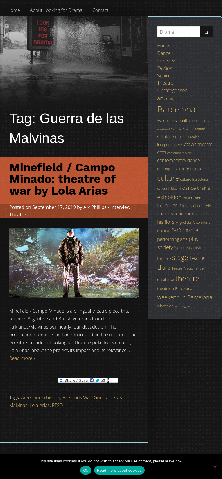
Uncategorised (172, 90)
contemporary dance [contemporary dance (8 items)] (178, 160)
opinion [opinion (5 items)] (163, 230)
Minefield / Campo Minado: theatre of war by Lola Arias (62, 179)
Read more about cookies (119, 470)
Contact (100, 10)
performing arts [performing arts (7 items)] (172, 239)
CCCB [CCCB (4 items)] (161, 152)
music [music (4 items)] (205, 222)
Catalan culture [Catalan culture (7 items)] (172, 136)
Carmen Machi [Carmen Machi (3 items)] (181, 129)
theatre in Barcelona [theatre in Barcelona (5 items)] (174, 288)
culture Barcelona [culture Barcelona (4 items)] (194, 179)
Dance (164, 53)
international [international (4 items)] (192, 205)
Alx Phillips (95, 207)
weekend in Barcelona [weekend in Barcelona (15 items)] (184, 297)
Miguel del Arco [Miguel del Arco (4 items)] (188, 222)
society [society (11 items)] (165, 247)
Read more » (22, 358)
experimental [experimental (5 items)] (194, 197)
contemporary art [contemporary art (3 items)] (179, 153)
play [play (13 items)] (193, 238)
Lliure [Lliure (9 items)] (163, 213)
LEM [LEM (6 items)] (208, 205)
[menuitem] (13, 10)
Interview (120, 207)
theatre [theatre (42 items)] (188, 278)
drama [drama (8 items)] (203, 188)
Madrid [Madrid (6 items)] (176, 213)
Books (163, 45)
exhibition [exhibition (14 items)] (169, 197)
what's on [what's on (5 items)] (165, 305)
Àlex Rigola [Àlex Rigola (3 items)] (182, 306)
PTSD (57, 405)
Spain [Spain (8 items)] (180, 247)
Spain (163, 75)
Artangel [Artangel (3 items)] (170, 99)
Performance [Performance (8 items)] (184, 230)
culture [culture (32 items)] (168, 178)
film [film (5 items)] (160, 205)
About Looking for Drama (56, 10)
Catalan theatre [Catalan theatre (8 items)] (196, 144)
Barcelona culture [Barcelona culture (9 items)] (176, 120)
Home (13, 10)
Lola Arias (40, 405)
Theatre (17, 214)
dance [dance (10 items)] (189, 187)
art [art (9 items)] (160, 98)
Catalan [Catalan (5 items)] (198, 129)
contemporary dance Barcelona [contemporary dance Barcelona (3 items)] (179, 169)
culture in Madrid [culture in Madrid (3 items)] (169, 188)
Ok (85, 470)
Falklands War (77, 397)
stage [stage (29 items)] (180, 257)
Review (164, 68)
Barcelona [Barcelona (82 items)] (176, 109)
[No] (215, 466)
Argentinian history (40, 397)
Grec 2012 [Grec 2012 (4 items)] (173, 205)
